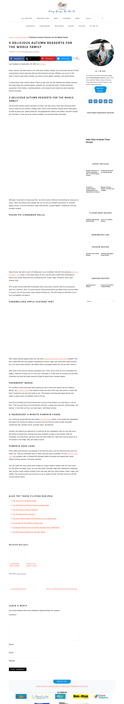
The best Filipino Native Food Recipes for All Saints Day (34, 495)
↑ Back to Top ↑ (62, 658)
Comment (13, 591)
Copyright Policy (54, 663)
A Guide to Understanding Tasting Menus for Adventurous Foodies (93, 218)
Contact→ (100, 90)
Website (12, 637)
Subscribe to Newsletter (69, 663)
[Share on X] (32, 58)
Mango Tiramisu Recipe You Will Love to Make (107, 217)
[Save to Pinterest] (48, 58)
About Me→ (100, 88)
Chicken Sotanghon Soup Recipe (107, 311)
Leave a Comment (33, 51)
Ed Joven (42, 64)
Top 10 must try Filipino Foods (24, 477)
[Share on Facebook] (17, 58)
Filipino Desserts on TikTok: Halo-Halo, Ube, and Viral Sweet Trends (92, 187)
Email (11, 629)
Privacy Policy (41, 663)
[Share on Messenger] (64, 58)
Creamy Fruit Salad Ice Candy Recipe (107, 185)
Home (11, 37)
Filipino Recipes (21, 37)
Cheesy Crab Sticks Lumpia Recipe (107, 356)
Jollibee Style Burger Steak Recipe (92, 263)
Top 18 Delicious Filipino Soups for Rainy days (30, 482)
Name (11, 621)
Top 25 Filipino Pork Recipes (23, 491)
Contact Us (84, 663)
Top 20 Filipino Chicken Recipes (25, 486)
